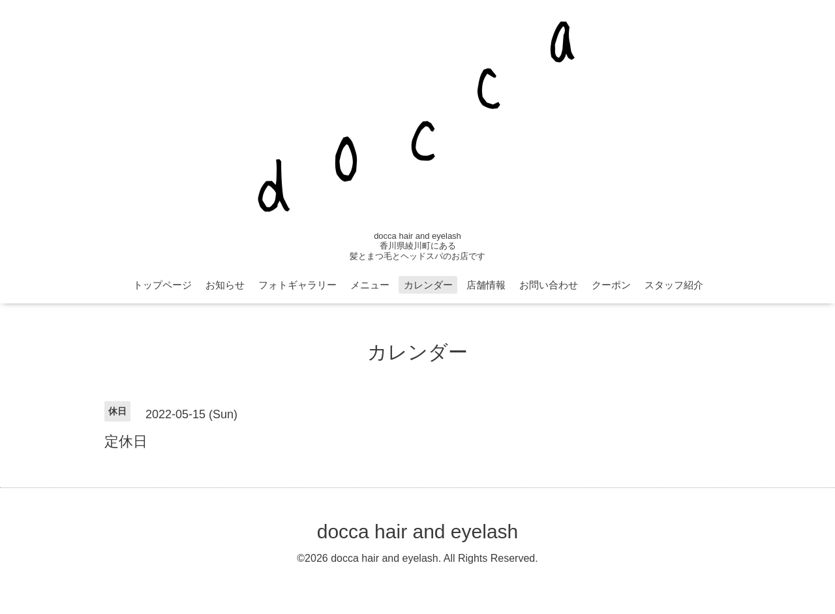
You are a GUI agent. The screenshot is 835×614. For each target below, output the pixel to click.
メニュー (369, 284)
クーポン (611, 284)
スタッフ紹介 (674, 284)
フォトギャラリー (297, 284)
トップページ (162, 284)
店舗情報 (486, 284)
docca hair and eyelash (418, 531)
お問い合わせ (548, 284)
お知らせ (225, 284)
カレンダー (428, 284)
